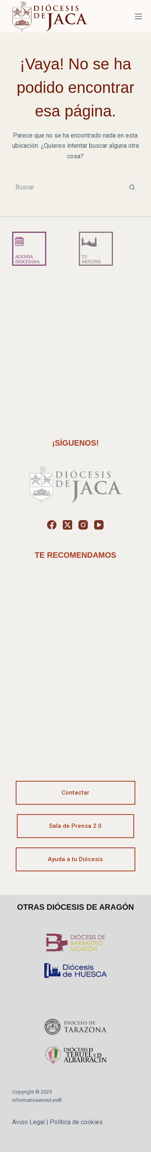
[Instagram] (83, 525)
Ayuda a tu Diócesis (75, 859)
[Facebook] (51, 525)
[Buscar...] (65, 187)
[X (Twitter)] (67, 525)
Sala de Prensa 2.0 (75, 825)
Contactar (75, 792)
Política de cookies (76, 1122)
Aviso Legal (28, 1122)
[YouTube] (99, 525)
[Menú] (138, 16)
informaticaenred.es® (37, 1100)
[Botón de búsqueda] (132, 187)
